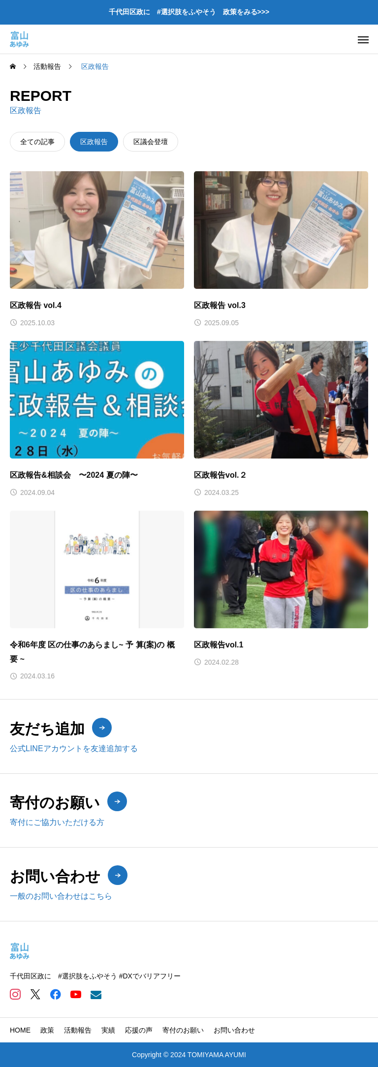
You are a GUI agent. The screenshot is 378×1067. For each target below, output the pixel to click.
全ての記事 (37, 142)
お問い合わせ (234, 1030)
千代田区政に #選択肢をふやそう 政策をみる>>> (189, 12)
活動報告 (78, 1030)
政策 (47, 1030)
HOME (20, 1030)
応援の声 (139, 1030)
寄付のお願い (183, 1030)
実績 (108, 1030)
